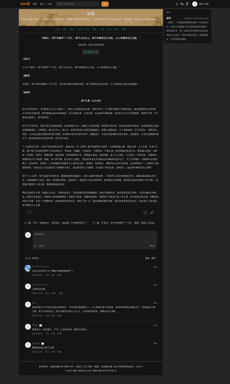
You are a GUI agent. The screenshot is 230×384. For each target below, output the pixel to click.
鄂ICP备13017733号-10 (104, 370)
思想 (72, 29)
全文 (58, 29)
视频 (94, 29)
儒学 (124, 29)
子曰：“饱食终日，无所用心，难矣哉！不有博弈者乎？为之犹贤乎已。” (68, 223)
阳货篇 (101, 45)
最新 (147, 258)
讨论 (49, 4)
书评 (116, 29)
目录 (87, 29)
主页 (90, 45)
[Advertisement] (187, 62)
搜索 (105, 4)
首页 (35, 4)
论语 (95, 45)
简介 (65, 29)
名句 (109, 29)
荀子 (24, 146)
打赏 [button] (29, 212)
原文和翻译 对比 (90, 52)
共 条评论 (32, 258)
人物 (102, 29)
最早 (153, 258)
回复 (59, 275)
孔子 (80, 29)
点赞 (53, 275)
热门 (42, 4)
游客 (41, 325)
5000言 (25, 4)
